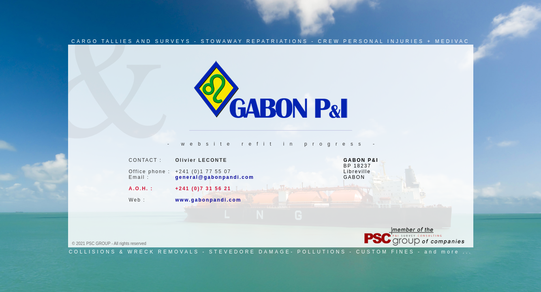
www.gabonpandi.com (208, 200)
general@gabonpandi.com (214, 177)
